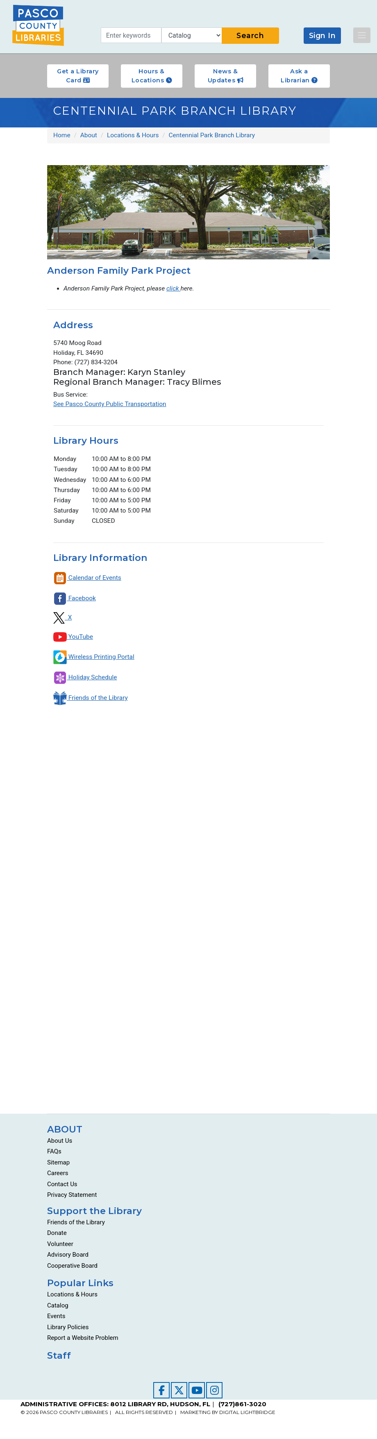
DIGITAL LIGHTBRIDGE (247, 1416)
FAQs (54, 1155)
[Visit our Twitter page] (179, 1394)
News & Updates (225, 76)
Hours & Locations (152, 76)
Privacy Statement (72, 1199)
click (176, 289)
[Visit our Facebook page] (161, 1394)
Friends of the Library (91, 702)
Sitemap (58, 1166)
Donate (57, 1237)
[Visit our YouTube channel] (196, 1394)
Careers (57, 1177)
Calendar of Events (88, 582)
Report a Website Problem (82, 1342)
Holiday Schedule (85, 681)
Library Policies (68, 1331)
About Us (59, 1144)
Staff (59, 1359)
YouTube (73, 641)
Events (56, 1320)
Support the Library (94, 1214)
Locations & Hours (72, 1298)
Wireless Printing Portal (94, 661)
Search (250, 35)
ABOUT (64, 1133)
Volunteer (60, 1247)
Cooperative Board (72, 1269)
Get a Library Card (78, 76)
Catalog (57, 1309)
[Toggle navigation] (361, 35)
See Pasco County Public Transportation (111, 406)
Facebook (75, 602)
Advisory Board (68, 1258)
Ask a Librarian (299, 76)
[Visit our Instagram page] (214, 1394)
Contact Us (62, 1188)
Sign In (322, 35)
